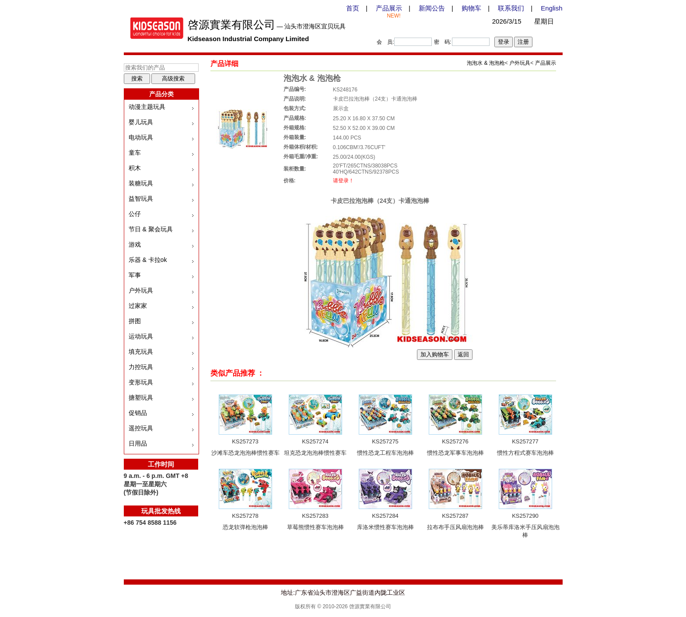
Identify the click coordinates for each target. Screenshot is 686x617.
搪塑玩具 (141, 397)
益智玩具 (141, 198)
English (551, 8)
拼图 (135, 320)
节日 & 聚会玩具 (151, 229)
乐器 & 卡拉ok (148, 259)
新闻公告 (432, 8)
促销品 (138, 412)
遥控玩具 (141, 428)
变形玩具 (141, 382)
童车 (135, 152)
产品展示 (389, 8)
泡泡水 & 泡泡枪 (486, 63)
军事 (135, 275)
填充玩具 (141, 351)
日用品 (138, 443)
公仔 (135, 213)
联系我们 (511, 8)
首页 (352, 8)
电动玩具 (141, 137)
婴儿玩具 (141, 122)
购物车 (471, 8)
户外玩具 (141, 290)
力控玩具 (141, 366)
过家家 (138, 305)
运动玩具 (141, 336)
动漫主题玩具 (147, 106)
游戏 (135, 244)
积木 (135, 167)
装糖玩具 (141, 183)
